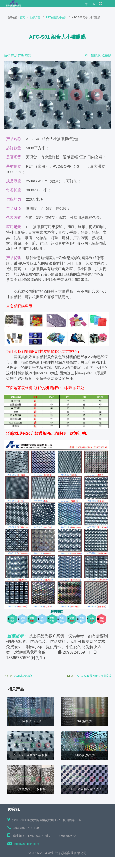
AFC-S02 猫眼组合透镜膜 (84, 789)
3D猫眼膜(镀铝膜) (30, 721)
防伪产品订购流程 (17, 56)
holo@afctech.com (26, 844)
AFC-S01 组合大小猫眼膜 (31, 755)
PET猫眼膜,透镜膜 (56, 17)
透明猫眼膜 (84, 721)
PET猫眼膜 (35, 227)
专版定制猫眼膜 (84, 755)
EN (93, 4)
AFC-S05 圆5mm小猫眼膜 (94, 676)
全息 (37, 258)
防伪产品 (35, 17)
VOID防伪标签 (23, 676)
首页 (22, 17)
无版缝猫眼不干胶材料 (31, 789)
